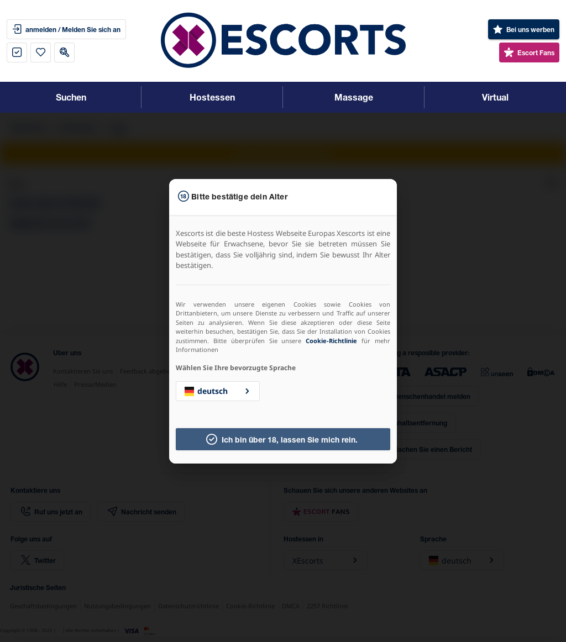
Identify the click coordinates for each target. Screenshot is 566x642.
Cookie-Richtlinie (331, 340)
